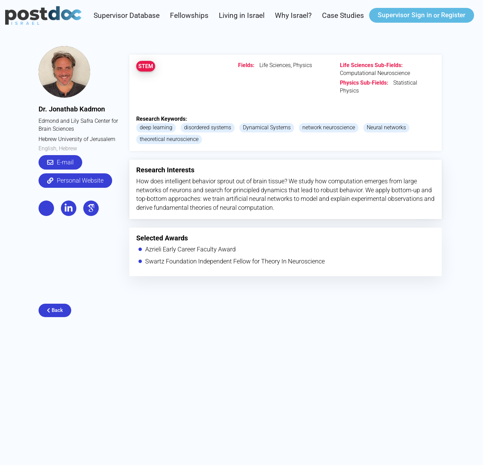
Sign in (405, 15)
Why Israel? (293, 15)
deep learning (156, 127)
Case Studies (343, 15)
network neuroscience (328, 127)
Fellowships (189, 15)
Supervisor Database (127, 15)
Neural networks (386, 127)
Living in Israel (242, 15)
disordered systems (207, 127)
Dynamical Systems (267, 127)
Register (453, 15)
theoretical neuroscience (169, 139)
